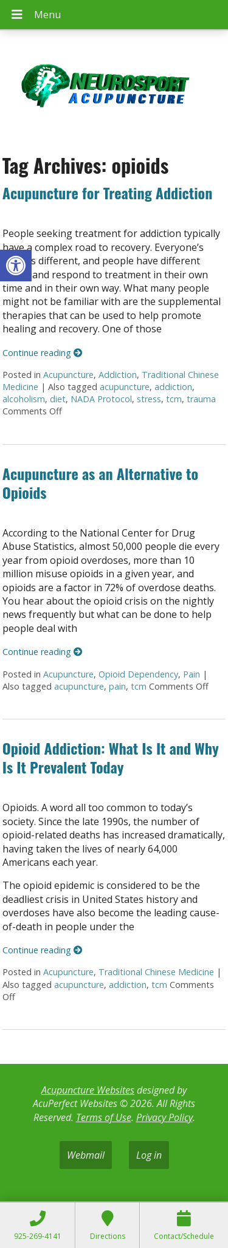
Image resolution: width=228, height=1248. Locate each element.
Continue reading (42, 352)
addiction (173, 387)
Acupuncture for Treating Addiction (107, 193)
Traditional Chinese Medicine (156, 972)
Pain (191, 674)
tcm (174, 399)
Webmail (86, 1155)
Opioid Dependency (138, 674)
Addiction (117, 374)
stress (149, 399)
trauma (201, 399)
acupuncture (125, 387)
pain (117, 686)
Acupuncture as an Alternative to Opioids (100, 482)
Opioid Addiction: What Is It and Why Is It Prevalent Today (110, 757)
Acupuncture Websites (87, 1090)
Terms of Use (103, 1117)
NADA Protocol (101, 399)
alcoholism (23, 399)
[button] (16, 265)
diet (58, 399)
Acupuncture (68, 374)
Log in (149, 1155)
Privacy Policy (164, 1117)
